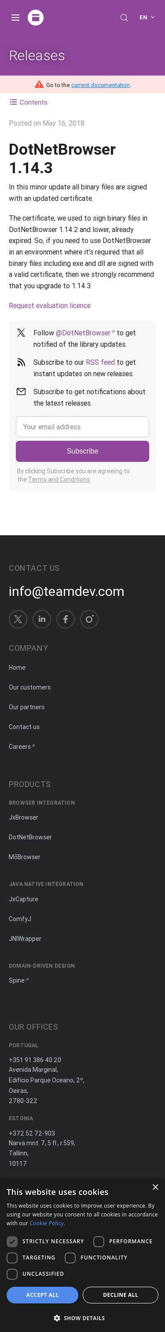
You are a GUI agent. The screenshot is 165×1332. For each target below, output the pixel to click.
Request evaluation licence (50, 305)
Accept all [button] (42, 1295)
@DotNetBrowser (83, 332)
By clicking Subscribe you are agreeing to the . (73, 475)
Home (17, 667)
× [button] (155, 1187)
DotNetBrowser (30, 837)
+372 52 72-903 (32, 1133)
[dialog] (82, 1255)
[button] (82, 1317)
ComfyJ (20, 919)
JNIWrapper (25, 939)
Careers (20, 747)
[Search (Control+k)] (124, 17)
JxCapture (23, 899)
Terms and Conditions (59, 479)
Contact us (24, 727)
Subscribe (82, 451)
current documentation (100, 85)
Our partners (26, 707)
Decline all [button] (120, 1295)
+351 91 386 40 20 (35, 1060)
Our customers (30, 687)
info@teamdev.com (67, 591)
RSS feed (100, 362)
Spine (17, 980)
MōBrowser (24, 857)
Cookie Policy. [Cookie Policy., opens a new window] (47, 1223)
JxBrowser (23, 817)
